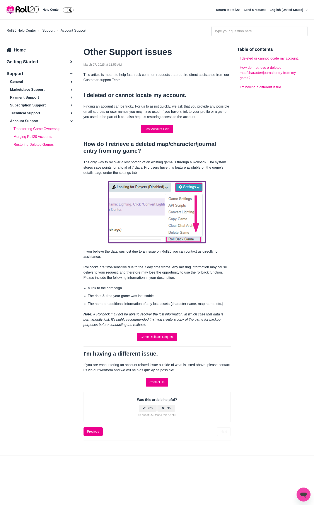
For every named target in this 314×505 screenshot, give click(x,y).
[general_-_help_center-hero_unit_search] (259, 31)
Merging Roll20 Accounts (33, 137)
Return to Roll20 (228, 10)
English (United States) (287, 10)
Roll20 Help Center (21, 30)
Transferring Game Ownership (37, 129)
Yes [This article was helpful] (150, 408)
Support (48, 30)
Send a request (255, 10)
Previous (93, 431)
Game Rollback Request (157, 337)
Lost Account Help (157, 129)
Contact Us (156, 382)
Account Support (73, 30)
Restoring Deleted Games (34, 144)
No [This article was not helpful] (169, 408)
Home (20, 50)
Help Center (51, 9)
